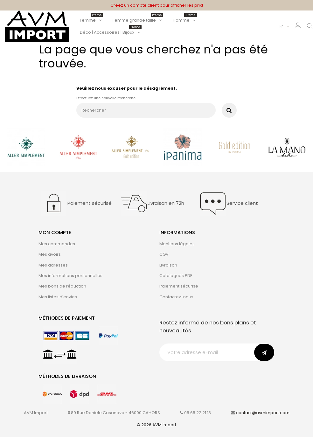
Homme (184, 20)
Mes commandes (56, 244)
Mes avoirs (49, 254)
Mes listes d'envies (57, 297)
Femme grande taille (137, 20)
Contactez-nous (176, 297)
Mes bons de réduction (62, 286)
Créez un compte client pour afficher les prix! (156, 5)
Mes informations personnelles (70, 276)
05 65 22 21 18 (197, 413)
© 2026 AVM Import (156, 425)
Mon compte (54, 232)
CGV (164, 254)
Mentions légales (177, 244)
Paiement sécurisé (178, 286)
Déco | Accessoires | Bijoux (110, 32)
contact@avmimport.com (262, 413)
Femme (91, 20)
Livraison (168, 265)
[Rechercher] (146, 110)
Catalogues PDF (175, 276)
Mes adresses (53, 265)
